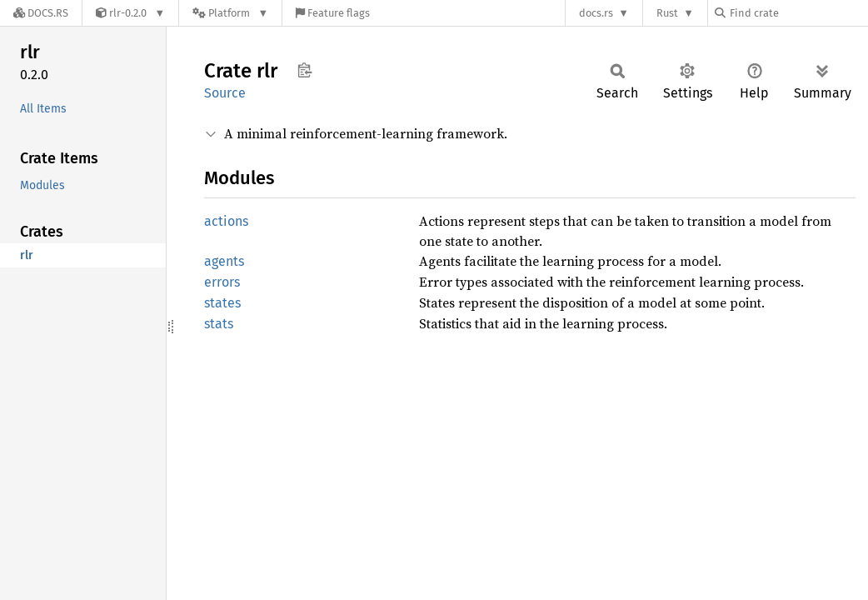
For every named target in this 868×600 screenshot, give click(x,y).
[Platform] (230, 13)
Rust (667, 13)
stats (218, 324)
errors (222, 282)
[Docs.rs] (41, 13)
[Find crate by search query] (798, 13)
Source (225, 93)
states (222, 303)
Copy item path (304, 70)
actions (226, 221)
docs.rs (596, 13)
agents (224, 261)
